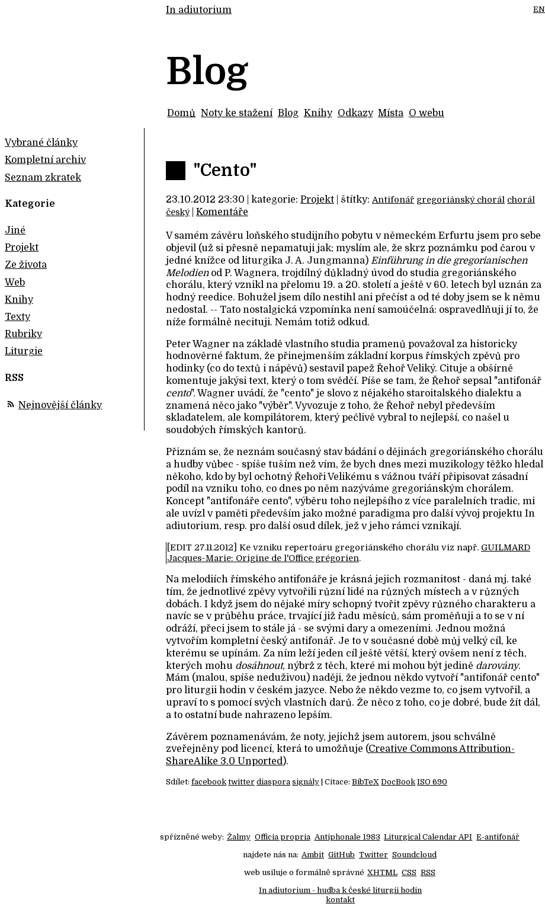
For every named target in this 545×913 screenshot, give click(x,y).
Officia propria (282, 836)
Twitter (373, 854)
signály (305, 781)
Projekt (317, 199)
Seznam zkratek (43, 177)
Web (15, 282)
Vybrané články (41, 142)
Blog (288, 113)
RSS (428, 872)
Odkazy (355, 113)
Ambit (313, 854)
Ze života (26, 265)
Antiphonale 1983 (347, 836)
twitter (241, 781)
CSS (409, 872)
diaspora (273, 781)
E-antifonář (498, 836)
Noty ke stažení (236, 113)
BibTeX (365, 781)
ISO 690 (432, 781)
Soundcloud (414, 854)
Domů (181, 113)
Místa (390, 113)
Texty (17, 317)
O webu (426, 113)
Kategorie (30, 203)
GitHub (341, 854)
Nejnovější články (60, 405)
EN (539, 9)
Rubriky (23, 334)
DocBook (398, 781)
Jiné (15, 230)
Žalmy (239, 836)
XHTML (382, 872)
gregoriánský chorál (460, 199)
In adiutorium (199, 10)
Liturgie (24, 351)
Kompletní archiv (45, 160)
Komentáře (222, 212)
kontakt (340, 899)
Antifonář (393, 199)
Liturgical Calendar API (428, 836)
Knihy (318, 113)
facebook (208, 781)
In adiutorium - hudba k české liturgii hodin (340, 890)
